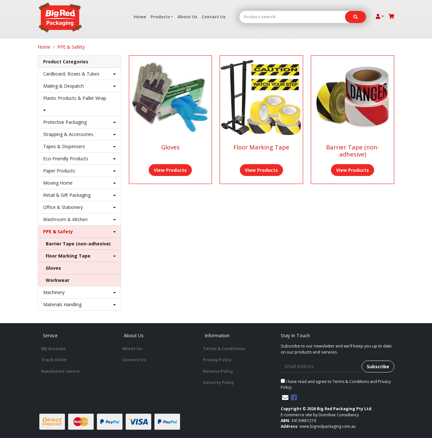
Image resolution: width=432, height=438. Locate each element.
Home (140, 17)
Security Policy (218, 382)
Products (160, 17)
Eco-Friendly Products (65, 158)
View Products (170, 170)
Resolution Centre (60, 371)
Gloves (53, 268)
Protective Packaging (65, 122)
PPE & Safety (58, 231)
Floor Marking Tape (68, 256)
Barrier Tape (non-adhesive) (78, 244)
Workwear (57, 280)
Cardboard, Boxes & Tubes (71, 74)
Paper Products (59, 171)
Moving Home (58, 183)
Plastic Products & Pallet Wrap (74, 98)
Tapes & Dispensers (64, 146)
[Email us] (285, 397)
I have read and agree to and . (336, 384)
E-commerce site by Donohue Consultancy (320, 415)
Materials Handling (62, 304)
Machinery (54, 292)
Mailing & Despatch (63, 86)
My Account (53, 348)
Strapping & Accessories (68, 134)
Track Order (54, 359)
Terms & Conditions (224, 348)
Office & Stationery (63, 207)
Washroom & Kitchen (65, 219)
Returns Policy (218, 371)
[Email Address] (321, 366)
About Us (187, 17)
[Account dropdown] (380, 16)
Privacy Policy (217, 359)
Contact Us (213, 17)
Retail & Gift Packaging (66, 195)
